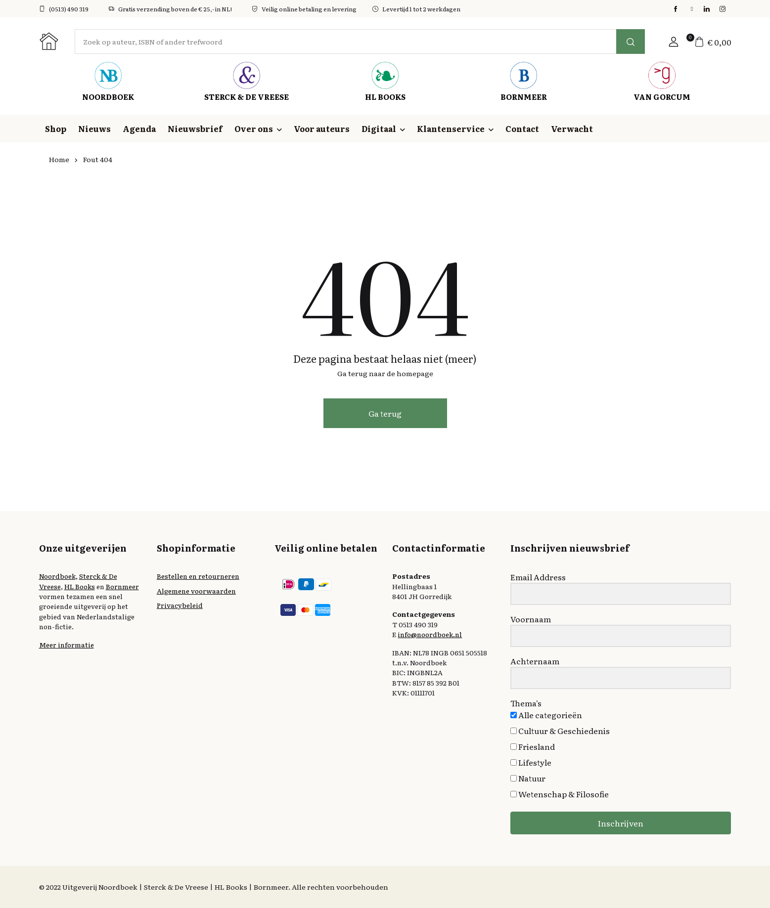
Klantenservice (451, 128)
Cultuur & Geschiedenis (560, 730)
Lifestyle (530, 762)
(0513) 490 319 (64, 8)
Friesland (532, 746)
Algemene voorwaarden (196, 591)
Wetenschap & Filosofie (559, 794)
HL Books (79, 586)
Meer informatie (66, 644)
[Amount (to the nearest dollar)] (346, 41)
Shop (55, 128)
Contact (522, 128)
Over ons (253, 128)
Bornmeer (122, 586)
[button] (673, 41)
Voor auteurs (322, 128)
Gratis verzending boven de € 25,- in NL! (170, 8)
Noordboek (57, 576)
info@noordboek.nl (430, 634)
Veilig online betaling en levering (304, 8)
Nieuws (94, 128)
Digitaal (379, 128)
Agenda (139, 128)
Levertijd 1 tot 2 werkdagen (416, 8)
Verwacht (572, 128)
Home (59, 159)
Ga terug (385, 413)
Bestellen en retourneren (198, 576)
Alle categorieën (546, 715)
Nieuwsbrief (195, 128)
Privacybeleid (180, 605)
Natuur (527, 778)
